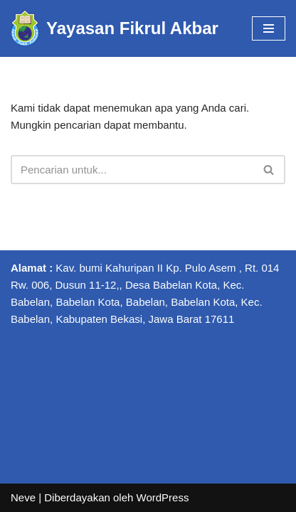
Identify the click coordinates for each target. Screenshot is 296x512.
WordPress (163, 497)
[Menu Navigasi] (268, 28)
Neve (23, 497)
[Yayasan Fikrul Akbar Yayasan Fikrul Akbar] (114, 28)
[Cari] (132, 169)
